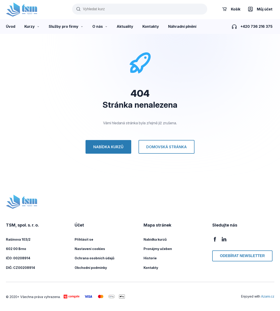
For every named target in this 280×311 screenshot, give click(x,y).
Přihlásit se (84, 239)
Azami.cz (267, 296)
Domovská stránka (166, 147)
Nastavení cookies (90, 249)
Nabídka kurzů (108, 147)
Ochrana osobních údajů (94, 258)
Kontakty (151, 268)
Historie (150, 258)
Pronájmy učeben (158, 249)
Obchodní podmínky (91, 268)
